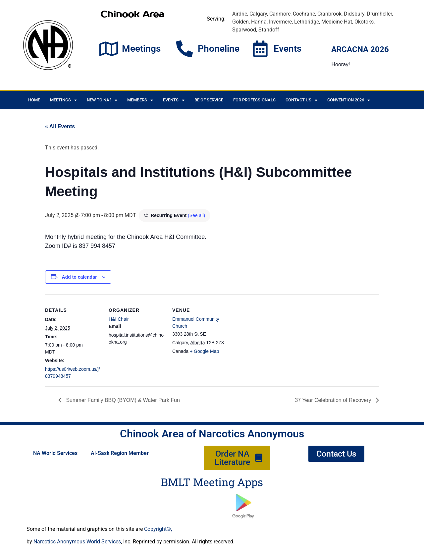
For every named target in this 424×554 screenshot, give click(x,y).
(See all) (196, 215)
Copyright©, (158, 529)
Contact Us (301, 100)
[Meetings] (108, 48)
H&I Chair (119, 319)
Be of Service (208, 99)
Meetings (141, 48)
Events (287, 48)
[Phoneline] (184, 48)
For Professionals (254, 99)
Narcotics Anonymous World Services (77, 541)
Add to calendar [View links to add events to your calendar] (79, 277)
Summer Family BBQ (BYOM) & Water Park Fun (122, 400)
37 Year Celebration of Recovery (334, 400)
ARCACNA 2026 (360, 49)
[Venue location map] (271, 340)
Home (34, 99)
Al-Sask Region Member (120, 453)
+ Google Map (204, 351)
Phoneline (218, 48)
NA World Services (55, 453)
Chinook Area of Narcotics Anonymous (212, 433)
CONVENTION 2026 (348, 100)
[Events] (260, 48)
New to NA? (102, 100)
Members (140, 100)
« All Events (60, 126)
